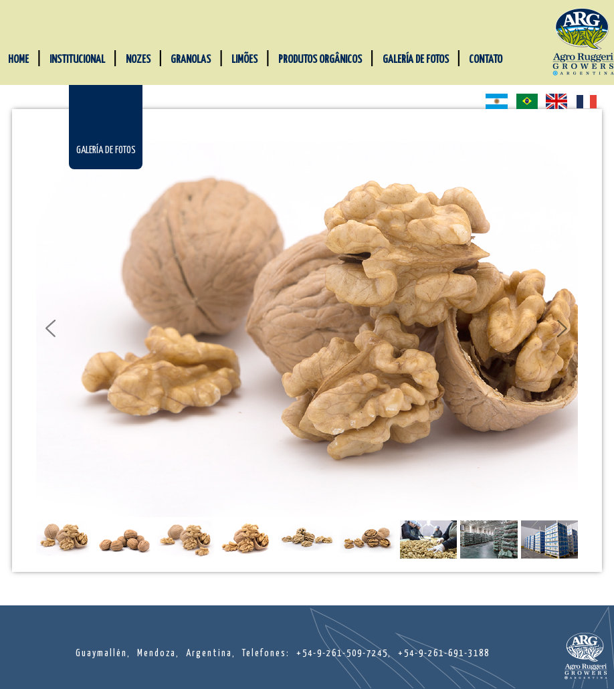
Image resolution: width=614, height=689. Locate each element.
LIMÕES (244, 60)
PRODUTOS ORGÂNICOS (320, 60)
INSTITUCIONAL (77, 60)
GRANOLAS (191, 60)
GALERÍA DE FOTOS (416, 60)
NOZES (138, 60)
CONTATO (485, 60)
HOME (18, 60)
